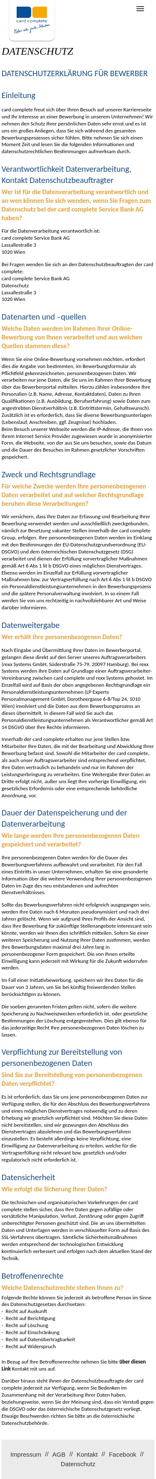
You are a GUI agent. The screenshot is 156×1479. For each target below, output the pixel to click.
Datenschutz (78, 1463)
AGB (59, 1454)
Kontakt (87, 1454)
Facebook (122, 1454)
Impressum (25, 1454)
